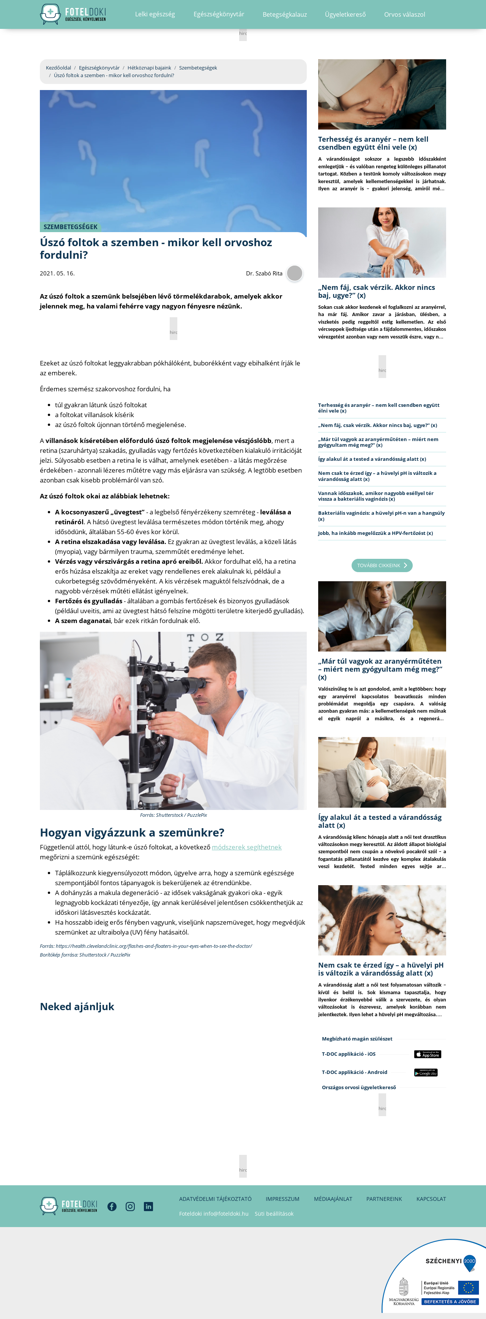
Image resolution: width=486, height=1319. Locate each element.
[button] (443, 21)
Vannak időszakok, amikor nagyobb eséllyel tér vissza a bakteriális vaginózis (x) (376, 496)
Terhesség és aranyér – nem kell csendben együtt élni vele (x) (373, 143)
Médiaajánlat (333, 1198)
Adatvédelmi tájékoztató (215, 1198)
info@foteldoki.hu (226, 1213)
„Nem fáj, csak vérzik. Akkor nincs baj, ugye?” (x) (376, 291)
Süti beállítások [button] (274, 1213)
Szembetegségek (198, 67)
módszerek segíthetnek (247, 847)
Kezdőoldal (58, 67)
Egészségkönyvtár (99, 67)
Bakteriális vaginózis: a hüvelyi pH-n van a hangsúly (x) (381, 515)
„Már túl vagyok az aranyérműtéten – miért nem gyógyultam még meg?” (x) (378, 442)
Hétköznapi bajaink (149, 67)
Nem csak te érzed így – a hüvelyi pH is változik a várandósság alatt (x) (377, 476)
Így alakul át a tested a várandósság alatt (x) (372, 458)
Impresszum (283, 1198)
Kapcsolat (431, 1198)
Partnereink (384, 1198)
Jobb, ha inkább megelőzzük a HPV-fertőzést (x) (375, 533)
